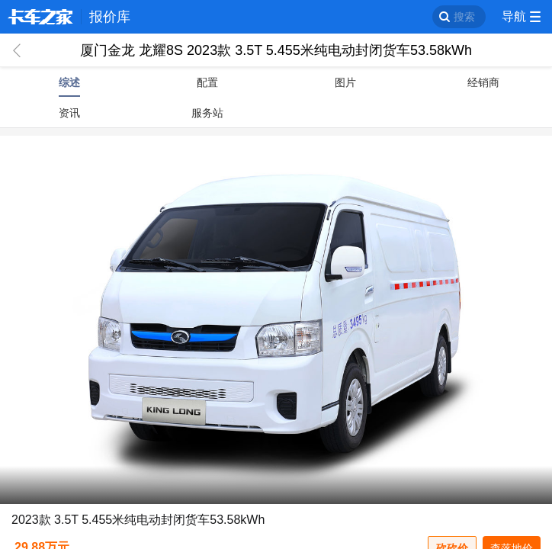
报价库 (109, 16)
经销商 (483, 82)
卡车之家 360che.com (40, 16)
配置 (207, 82)
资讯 (69, 113)
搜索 (464, 17)
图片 (345, 82)
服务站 (207, 113)
